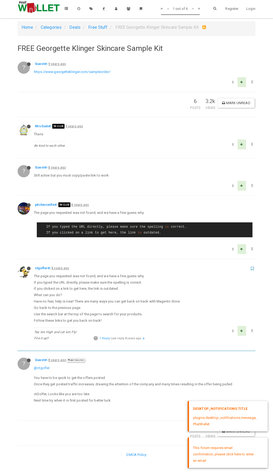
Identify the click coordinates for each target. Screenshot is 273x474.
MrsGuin (41, 126)
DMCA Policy (136, 455)
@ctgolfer (75, 360)
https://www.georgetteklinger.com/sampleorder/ (72, 72)
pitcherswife (44, 205)
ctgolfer (41, 268)
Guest (39, 64)
